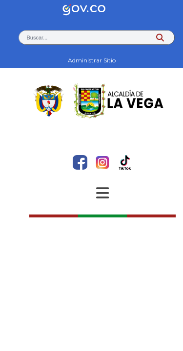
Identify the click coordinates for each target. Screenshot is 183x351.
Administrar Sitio (92, 60)
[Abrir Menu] (102, 193)
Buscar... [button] (37, 37)
